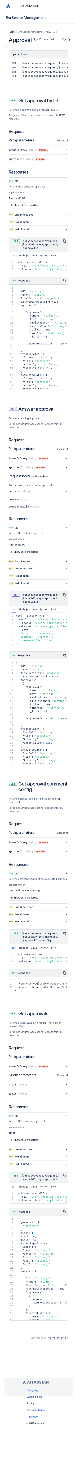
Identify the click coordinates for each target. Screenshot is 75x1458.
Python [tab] (44, 255)
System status (34, 1396)
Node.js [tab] (23, 255)
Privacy (30, 1403)
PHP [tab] (53, 255)
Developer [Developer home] (29, 6)
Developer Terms (36, 1410)
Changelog (32, 1390)
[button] (67, 6)
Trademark (32, 1416)
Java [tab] (34, 255)
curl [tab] (14, 256)
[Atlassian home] (8, 6)
